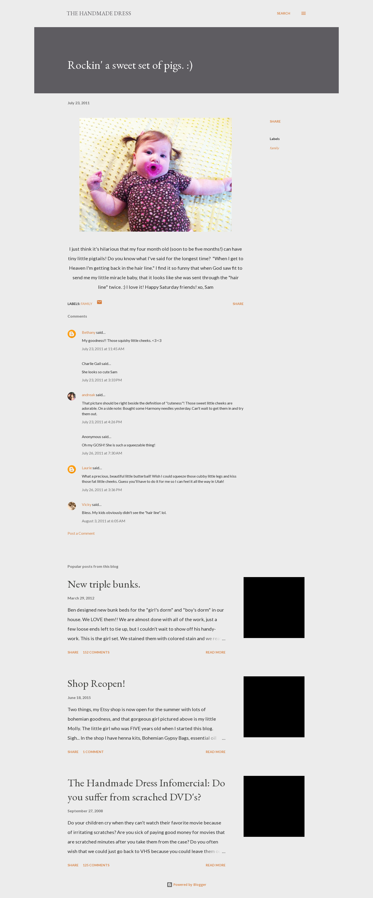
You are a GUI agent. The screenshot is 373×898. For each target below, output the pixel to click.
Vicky (86, 504)
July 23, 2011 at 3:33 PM (102, 380)
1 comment (93, 752)
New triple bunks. (104, 584)
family (274, 148)
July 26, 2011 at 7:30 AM (102, 453)
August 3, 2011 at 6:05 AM (103, 521)
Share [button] (275, 121)
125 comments (96, 865)
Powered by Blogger (186, 884)
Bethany (88, 332)
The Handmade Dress (99, 13)
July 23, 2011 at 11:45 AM (103, 348)
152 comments (96, 652)
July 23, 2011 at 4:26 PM (102, 421)
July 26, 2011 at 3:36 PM (102, 489)
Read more (216, 652)
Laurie (87, 467)
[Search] (283, 13)
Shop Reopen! (96, 683)
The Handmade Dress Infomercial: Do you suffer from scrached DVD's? (146, 789)
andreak (88, 394)
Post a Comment (81, 533)
